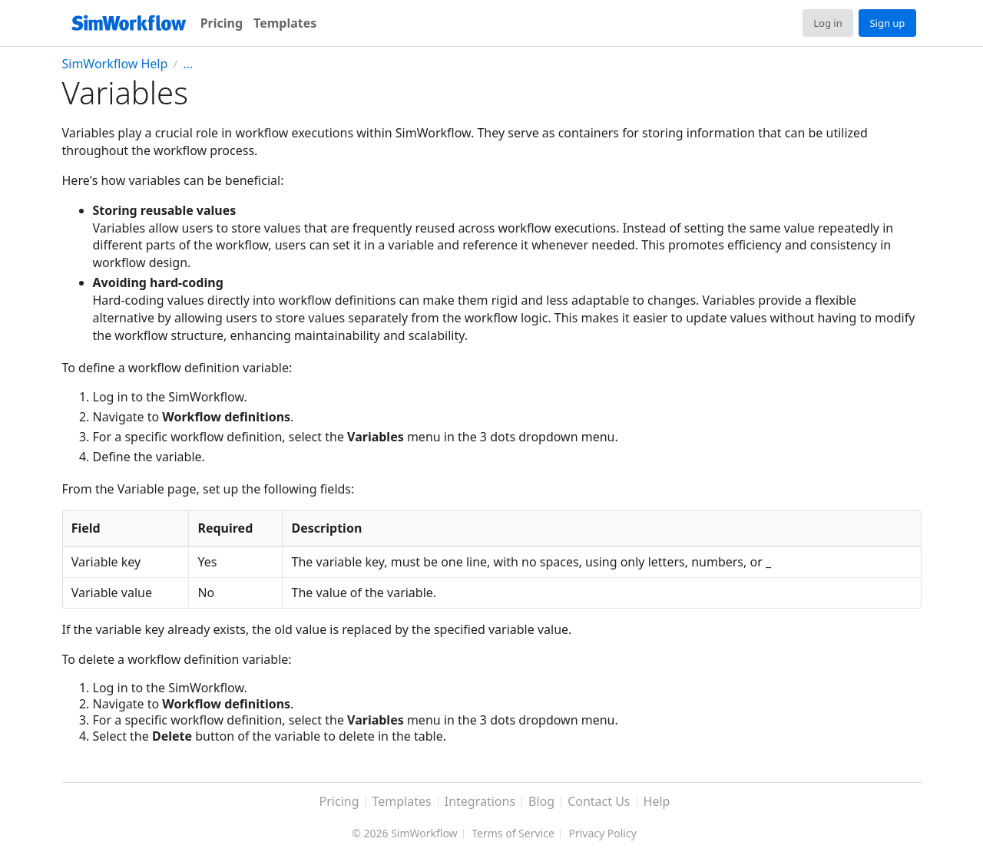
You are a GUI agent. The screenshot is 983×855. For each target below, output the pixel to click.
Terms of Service (513, 834)
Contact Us (599, 802)
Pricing (221, 23)
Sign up (887, 23)
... (188, 63)
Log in (827, 23)
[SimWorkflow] (128, 23)
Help (657, 802)
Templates (284, 23)
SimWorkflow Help (115, 63)
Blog (541, 802)
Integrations (480, 802)
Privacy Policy (602, 834)
